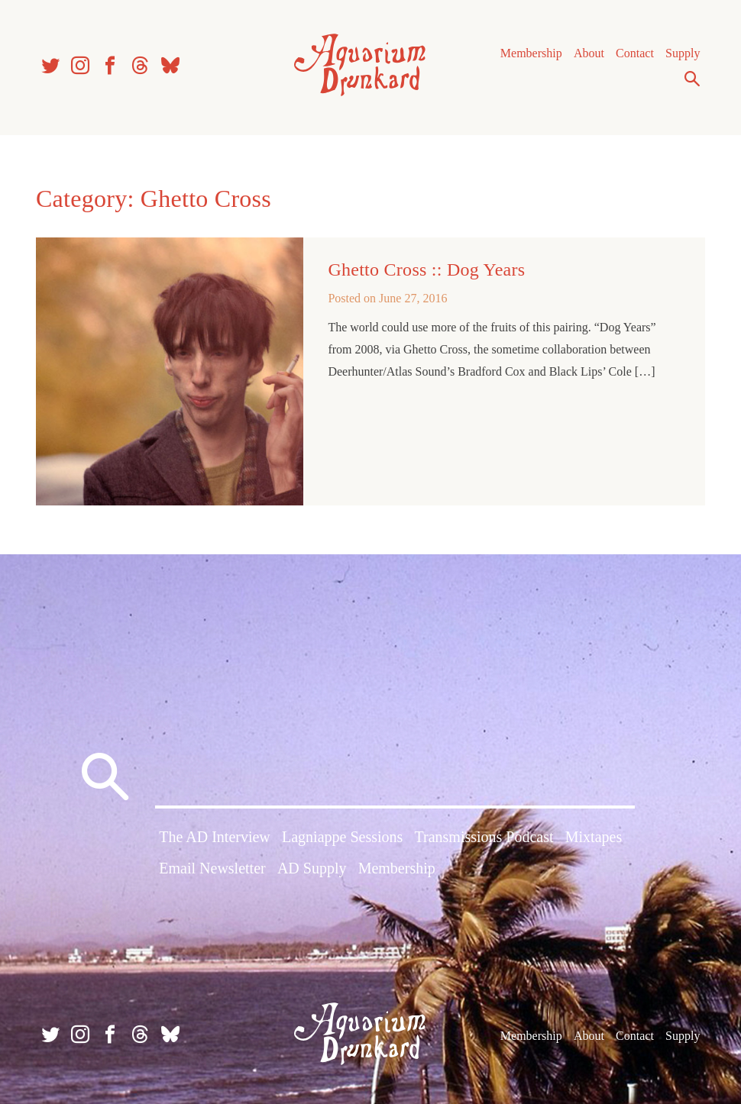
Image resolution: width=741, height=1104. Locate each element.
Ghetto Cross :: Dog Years (426, 269)
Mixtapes (593, 836)
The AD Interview (214, 836)
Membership (531, 53)
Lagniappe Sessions (342, 836)
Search (692, 78)
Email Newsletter (212, 868)
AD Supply (312, 868)
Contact (635, 53)
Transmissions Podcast (484, 836)
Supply (682, 53)
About (589, 53)
